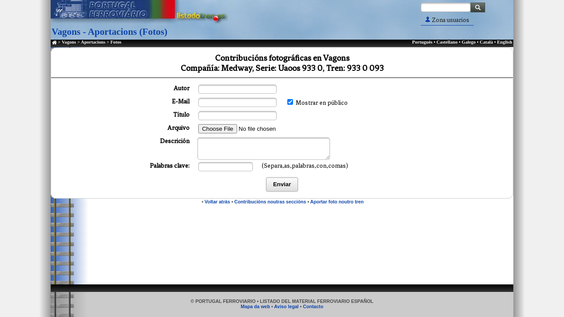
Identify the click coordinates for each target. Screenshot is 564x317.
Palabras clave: (169, 166)
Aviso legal (286, 306)
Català (486, 42)
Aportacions (93, 42)
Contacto (313, 306)
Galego (469, 42)
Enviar (282, 184)
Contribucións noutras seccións (270, 201)
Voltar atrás (217, 201)
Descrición (174, 141)
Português (422, 42)
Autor (181, 88)
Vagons (69, 42)
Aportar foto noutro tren (337, 201)
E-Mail (180, 101)
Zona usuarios (447, 20)
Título (181, 114)
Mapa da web (255, 306)
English (504, 42)
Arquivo (178, 128)
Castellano (447, 42)
